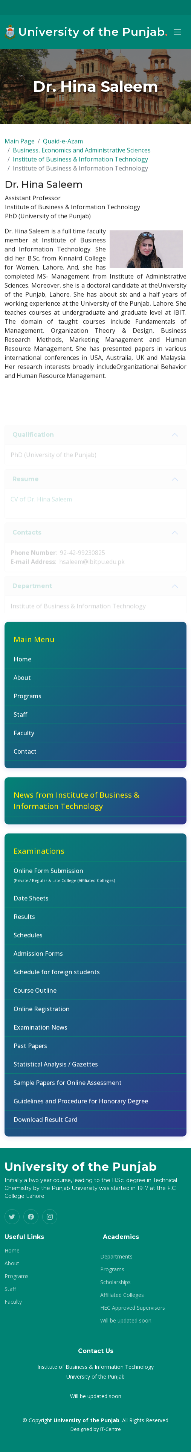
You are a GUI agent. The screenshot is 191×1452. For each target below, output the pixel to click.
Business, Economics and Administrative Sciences (82, 153)
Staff (20, 718)
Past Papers (30, 1049)
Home (22, 662)
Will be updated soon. (126, 1320)
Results (24, 920)
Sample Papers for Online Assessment (68, 1086)
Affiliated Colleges (122, 1295)
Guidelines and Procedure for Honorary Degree (81, 1104)
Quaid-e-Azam (63, 144)
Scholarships (115, 1282)
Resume (25, 488)
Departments (116, 1256)
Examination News (40, 1031)
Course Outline (35, 994)
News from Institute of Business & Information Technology (76, 804)
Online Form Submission (64, 878)
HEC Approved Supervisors (132, 1307)
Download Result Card (46, 1123)
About (22, 681)
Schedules (28, 938)
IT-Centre (110, 1429)
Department (32, 595)
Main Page (20, 144)
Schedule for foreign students (57, 975)
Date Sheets (31, 901)
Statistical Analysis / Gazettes (56, 1067)
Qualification (33, 443)
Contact (25, 755)
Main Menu (34, 643)
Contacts (26, 541)
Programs (27, 699)
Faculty (24, 736)
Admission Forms (38, 957)
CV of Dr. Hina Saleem (41, 508)
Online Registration (42, 1012)
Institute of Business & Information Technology (80, 162)
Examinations (39, 854)
